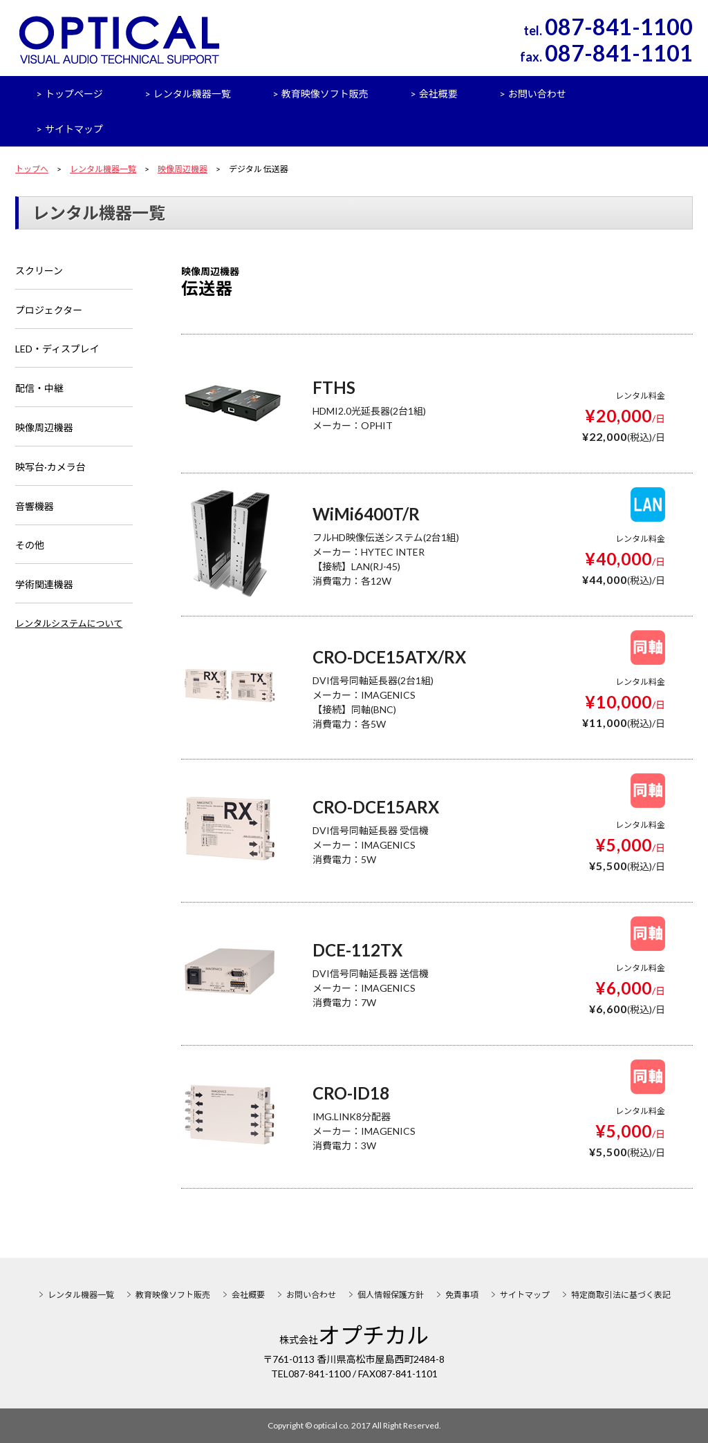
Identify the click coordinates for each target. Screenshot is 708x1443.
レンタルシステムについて (68, 624)
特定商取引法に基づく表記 (621, 1295)
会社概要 (438, 94)
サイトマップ (74, 129)
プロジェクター (48, 311)
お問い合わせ (537, 94)
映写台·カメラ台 (50, 468)
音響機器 (34, 507)
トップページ (74, 94)
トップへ (31, 169)
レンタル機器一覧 (192, 94)
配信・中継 (39, 389)
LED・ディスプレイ (57, 350)
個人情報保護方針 (390, 1295)
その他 (29, 547)
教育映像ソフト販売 (325, 94)
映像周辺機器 (182, 169)
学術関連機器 (44, 586)
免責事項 (461, 1295)
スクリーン (39, 271)
